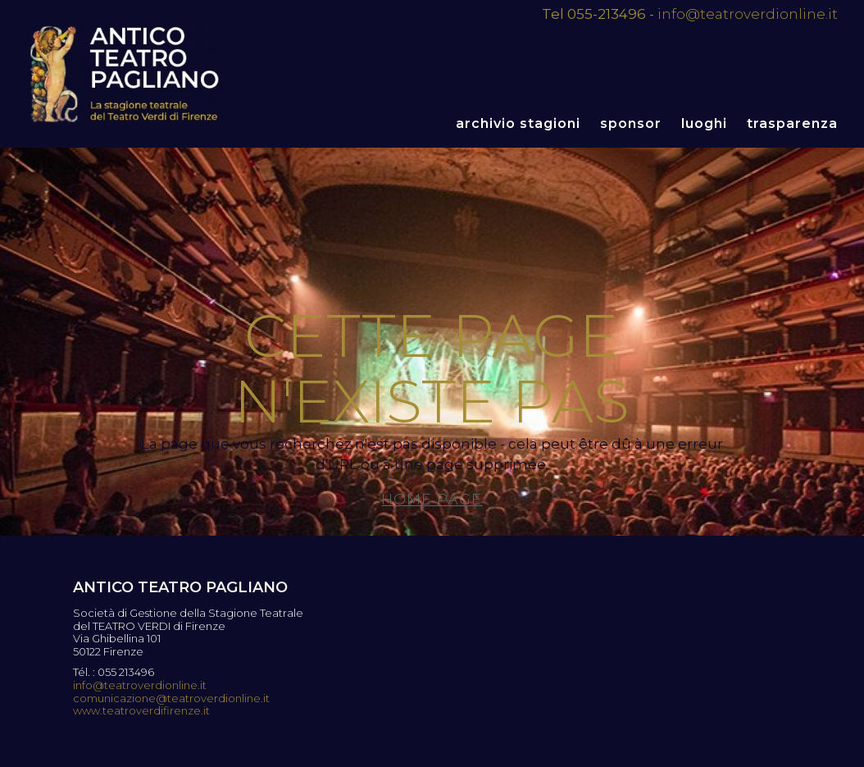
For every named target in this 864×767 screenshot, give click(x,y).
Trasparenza (792, 123)
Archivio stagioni (518, 123)
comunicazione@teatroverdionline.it (171, 698)
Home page (431, 500)
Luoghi (704, 123)
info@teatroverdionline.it (747, 14)
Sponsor (631, 123)
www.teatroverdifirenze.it (141, 711)
